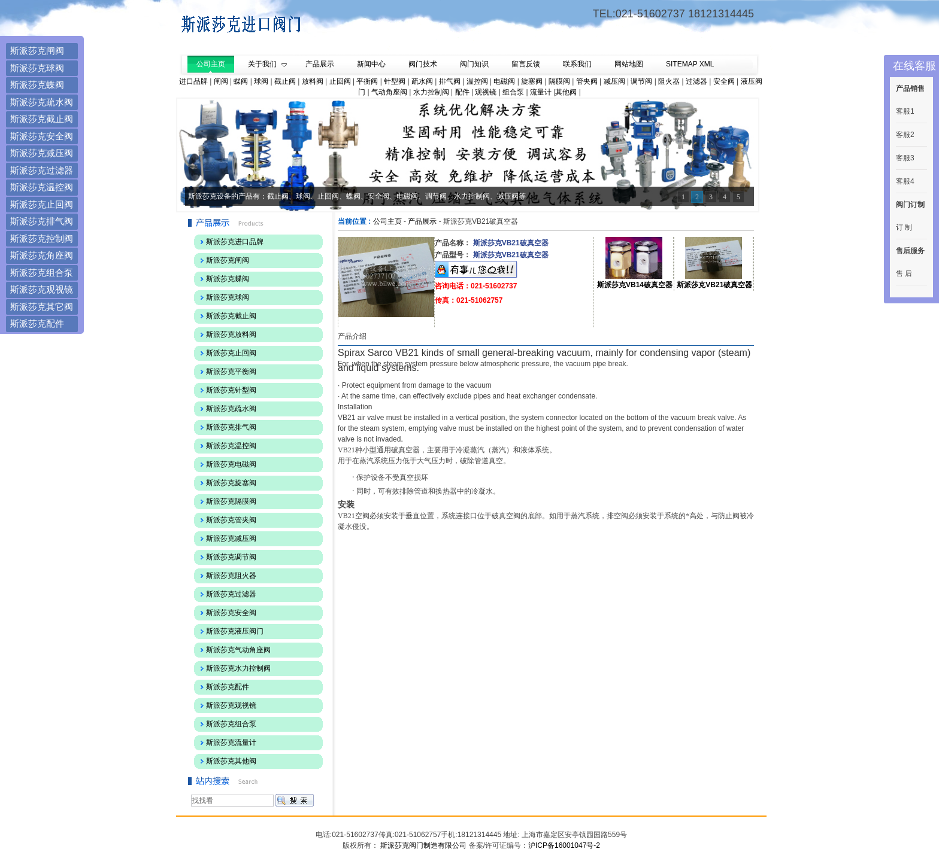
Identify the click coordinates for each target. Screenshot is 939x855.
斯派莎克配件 (37, 323)
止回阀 (340, 81)
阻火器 (669, 81)
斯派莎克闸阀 (37, 50)
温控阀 (477, 81)
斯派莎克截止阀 (41, 119)
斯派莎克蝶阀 (37, 85)
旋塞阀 (532, 81)
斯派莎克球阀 (37, 68)
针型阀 (394, 81)
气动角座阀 (389, 92)
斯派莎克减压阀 (41, 153)
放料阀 (312, 81)
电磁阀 (504, 81)
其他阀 (566, 92)
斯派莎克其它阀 (41, 307)
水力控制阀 (431, 92)
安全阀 (724, 81)
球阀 (261, 81)
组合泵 (513, 92)
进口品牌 (193, 81)
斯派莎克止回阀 (41, 204)
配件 (462, 92)
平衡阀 (367, 81)
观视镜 (485, 92)
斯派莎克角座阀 (41, 255)
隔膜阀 (559, 81)
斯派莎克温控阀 (41, 187)
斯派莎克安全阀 (41, 136)
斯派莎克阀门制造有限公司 (422, 845)
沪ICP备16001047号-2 (564, 845)
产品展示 (422, 221)
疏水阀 (422, 81)
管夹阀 (587, 81)
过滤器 (696, 81)
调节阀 (641, 81)
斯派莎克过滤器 (41, 170)
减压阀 (614, 81)
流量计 (541, 92)
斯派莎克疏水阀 (41, 102)
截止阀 (285, 81)
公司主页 (387, 221)
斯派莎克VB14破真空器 (635, 285)
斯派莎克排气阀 (41, 221)
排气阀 (450, 81)
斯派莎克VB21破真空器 (714, 285)
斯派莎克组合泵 (41, 272)
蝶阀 (241, 81)
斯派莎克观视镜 (41, 289)
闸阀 (221, 81)
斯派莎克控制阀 (41, 238)
